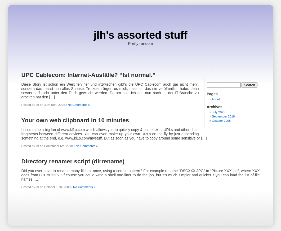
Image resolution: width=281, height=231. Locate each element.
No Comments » (79, 104)
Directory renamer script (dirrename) (73, 161)
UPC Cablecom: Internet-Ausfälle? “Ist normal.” (88, 75)
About (216, 99)
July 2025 (218, 112)
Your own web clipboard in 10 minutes (75, 120)
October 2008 (221, 120)
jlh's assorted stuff (140, 35)
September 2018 (223, 116)
